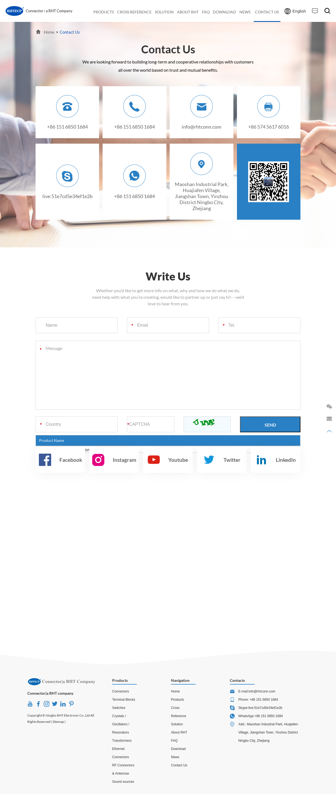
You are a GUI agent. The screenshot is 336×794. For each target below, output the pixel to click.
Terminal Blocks (123, 700)
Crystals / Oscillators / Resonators (120, 724)
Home (49, 32)
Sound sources (123, 782)
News (175, 757)
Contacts (237, 680)
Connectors (120, 691)
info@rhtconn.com (201, 127)
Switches (118, 708)
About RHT (179, 732)
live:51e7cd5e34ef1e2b (67, 196)
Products (120, 680)
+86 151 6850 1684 (134, 196)
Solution (177, 724)
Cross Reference (178, 712)
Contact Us (70, 32)
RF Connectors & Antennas (123, 769)
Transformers (122, 741)
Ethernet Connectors (120, 753)
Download (178, 749)
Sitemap (58, 722)
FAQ (174, 741)
